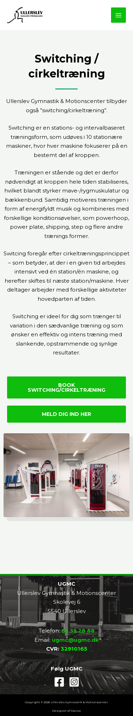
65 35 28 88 (78, 630)
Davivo (76, 710)
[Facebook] (59, 682)
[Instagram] (74, 682)
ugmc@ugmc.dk (75, 639)
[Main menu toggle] (118, 15)
